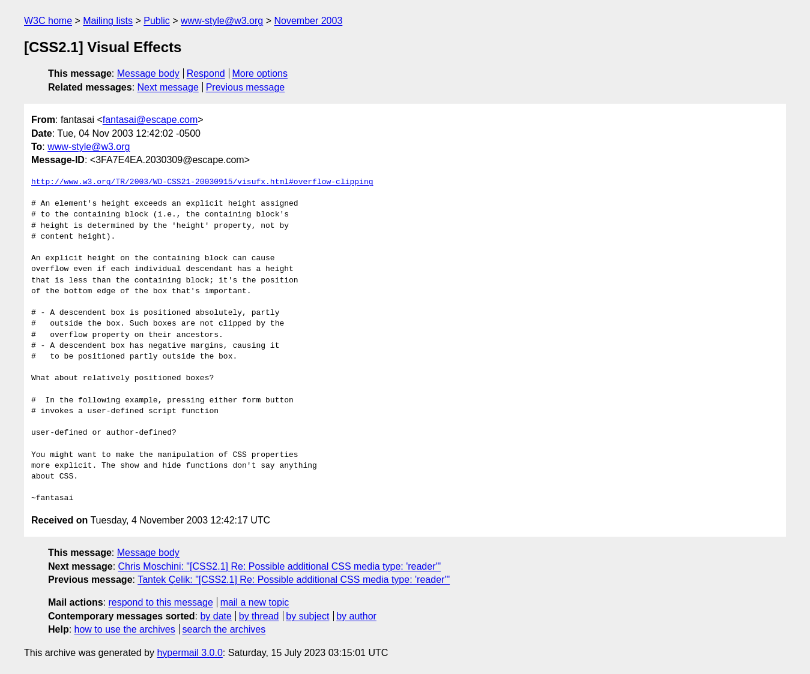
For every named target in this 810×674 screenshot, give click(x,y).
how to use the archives (124, 629)
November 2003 (308, 21)
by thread (259, 616)
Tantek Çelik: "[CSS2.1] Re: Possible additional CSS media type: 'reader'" (294, 579)
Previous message (245, 87)
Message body (148, 73)
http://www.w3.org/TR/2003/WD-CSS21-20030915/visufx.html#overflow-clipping (202, 182)
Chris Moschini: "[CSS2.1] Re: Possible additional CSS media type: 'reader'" (279, 566)
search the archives (224, 629)
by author (356, 616)
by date (215, 616)
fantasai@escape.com (150, 120)
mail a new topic (254, 602)
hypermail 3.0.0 (189, 653)
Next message (168, 87)
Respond (206, 73)
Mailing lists (108, 21)
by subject (307, 616)
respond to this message (160, 602)
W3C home (48, 21)
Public (157, 21)
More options (260, 73)
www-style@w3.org (222, 21)
